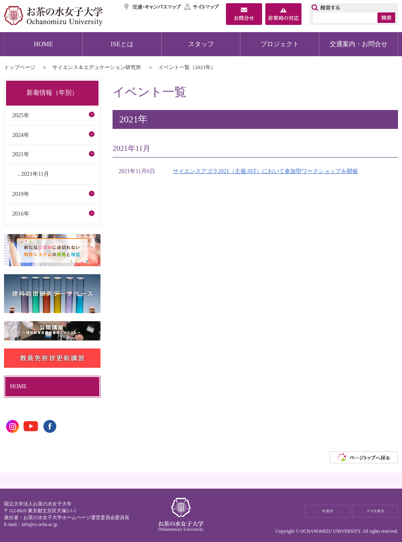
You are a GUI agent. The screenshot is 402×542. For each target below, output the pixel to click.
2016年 (20, 213)
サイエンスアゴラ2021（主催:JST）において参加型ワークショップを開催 (265, 171)
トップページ (19, 67)
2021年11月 (35, 174)
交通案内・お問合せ (359, 44)
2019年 (20, 194)
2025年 (20, 115)
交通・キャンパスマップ (153, 6)
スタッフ (201, 44)
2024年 (20, 135)
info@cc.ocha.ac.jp (39, 524)
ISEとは (122, 44)
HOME (43, 44)
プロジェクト (279, 44)
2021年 (20, 154)
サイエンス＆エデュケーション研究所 (96, 67)
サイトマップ (202, 6)
